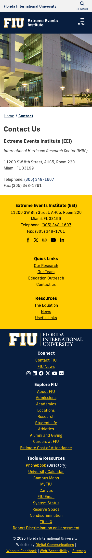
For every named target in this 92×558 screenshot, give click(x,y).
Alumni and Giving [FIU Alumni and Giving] (46, 435)
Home (9, 115)
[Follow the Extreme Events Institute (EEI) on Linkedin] (62, 240)
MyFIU (46, 484)
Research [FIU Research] (46, 416)
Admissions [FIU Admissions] (46, 397)
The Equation (46, 305)
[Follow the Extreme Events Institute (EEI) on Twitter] (36, 240)
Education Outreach (46, 278)
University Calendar (46, 471)
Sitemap (79, 551)
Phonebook (36, 465)
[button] (82, 22)
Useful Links (46, 317)
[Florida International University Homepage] (30, 6)
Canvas (46, 490)
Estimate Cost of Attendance (46, 447)
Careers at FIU (46, 441)
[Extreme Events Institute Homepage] (31, 23)
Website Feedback (21, 551)
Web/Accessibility (54, 551)
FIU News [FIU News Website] (46, 366)
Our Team (46, 271)
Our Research (46, 265)
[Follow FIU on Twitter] (48, 373)
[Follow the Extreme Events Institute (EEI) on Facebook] (29, 240)
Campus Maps (46, 477)
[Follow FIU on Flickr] (62, 373)
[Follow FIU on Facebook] (42, 373)
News (46, 311)
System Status (46, 502)
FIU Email (46, 496)
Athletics (46, 428)
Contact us (46, 284)
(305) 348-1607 (39, 179)
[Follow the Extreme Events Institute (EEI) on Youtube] (54, 240)
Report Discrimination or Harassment (46, 527)
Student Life (46, 422)
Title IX (46, 521)
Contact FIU (46, 360)
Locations (46, 410)
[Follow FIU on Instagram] (29, 373)
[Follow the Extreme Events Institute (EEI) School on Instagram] (45, 240)
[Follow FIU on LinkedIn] (36, 373)
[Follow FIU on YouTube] (55, 373)
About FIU (46, 391)
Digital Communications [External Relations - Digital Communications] (55, 545)
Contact (25, 115)
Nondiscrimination (46, 515)
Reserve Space (46, 509)
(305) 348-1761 (50, 231)
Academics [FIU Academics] (46, 403)
